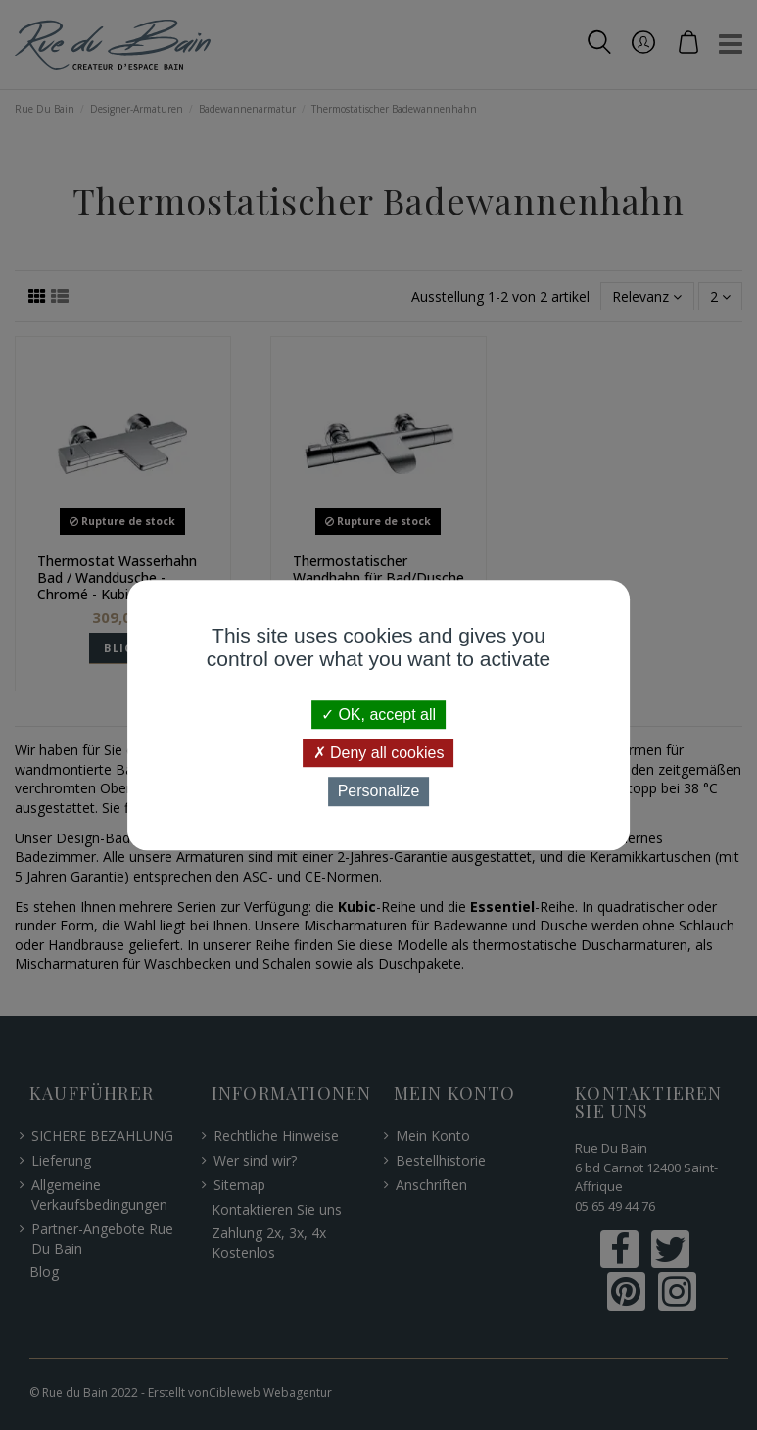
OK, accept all (378, 714)
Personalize (379, 792)
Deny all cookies (379, 752)
